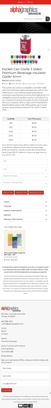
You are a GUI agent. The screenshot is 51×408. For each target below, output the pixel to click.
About (3, 331)
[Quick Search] (33, 19)
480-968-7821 (7, 321)
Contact (4, 334)
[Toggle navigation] (3, 18)
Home (3, 328)
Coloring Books (7, 349)
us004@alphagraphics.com (12, 324)
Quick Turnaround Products (13, 346)
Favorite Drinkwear (9, 341)
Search (4, 338)
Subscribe (7, 390)
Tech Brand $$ (7, 352)
